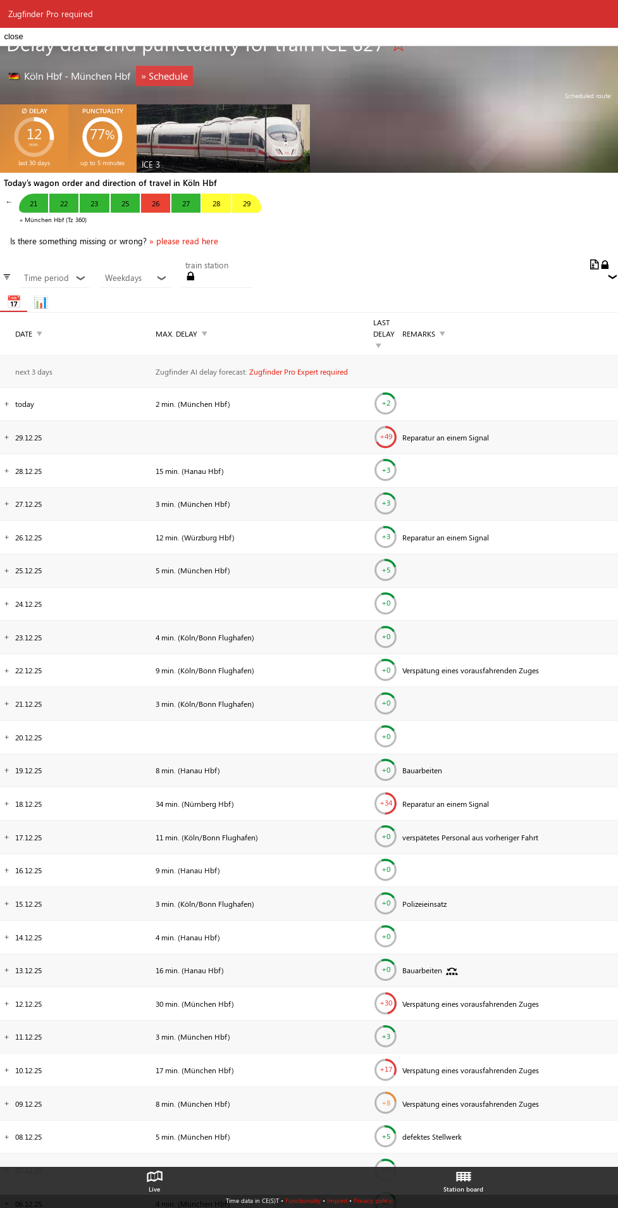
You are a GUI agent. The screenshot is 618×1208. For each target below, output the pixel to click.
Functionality (303, 1200)
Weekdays (136, 277)
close (13, 36)
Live (154, 1178)
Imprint (337, 1200)
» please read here (183, 241)
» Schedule (164, 75)
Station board (463, 1178)
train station (206, 265)
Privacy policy (373, 1200)
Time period (55, 277)
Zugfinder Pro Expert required (298, 371)
